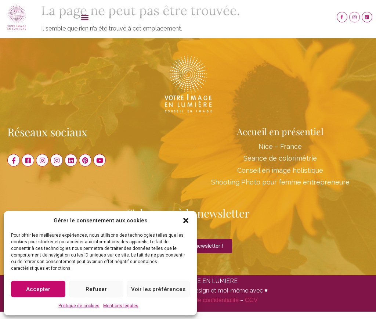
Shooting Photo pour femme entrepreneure (280, 182)
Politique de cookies (79, 305)
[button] (185, 220)
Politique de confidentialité (204, 300)
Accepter (38, 289)
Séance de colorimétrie (280, 158)
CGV (251, 300)
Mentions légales (120, 305)
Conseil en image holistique (280, 170)
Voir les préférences (158, 289)
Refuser (96, 289)
